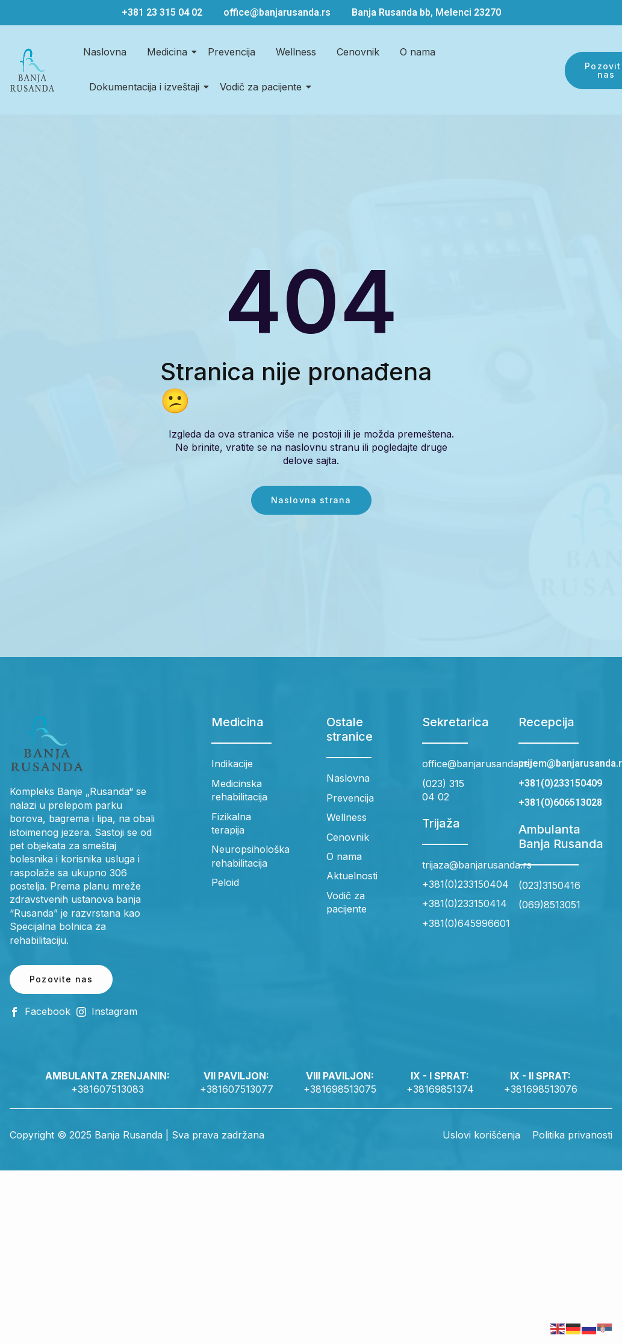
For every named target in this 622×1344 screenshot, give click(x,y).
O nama (417, 52)
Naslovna (104, 52)
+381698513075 (339, 1089)
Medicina (169, 52)
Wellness (296, 52)
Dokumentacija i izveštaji (146, 87)
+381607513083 (107, 1089)
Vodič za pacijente (263, 87)
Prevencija (231, 52)
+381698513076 (540, 1089)
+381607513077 (236, 1089)
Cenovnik (358, 52)
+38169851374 (440, 1089)
